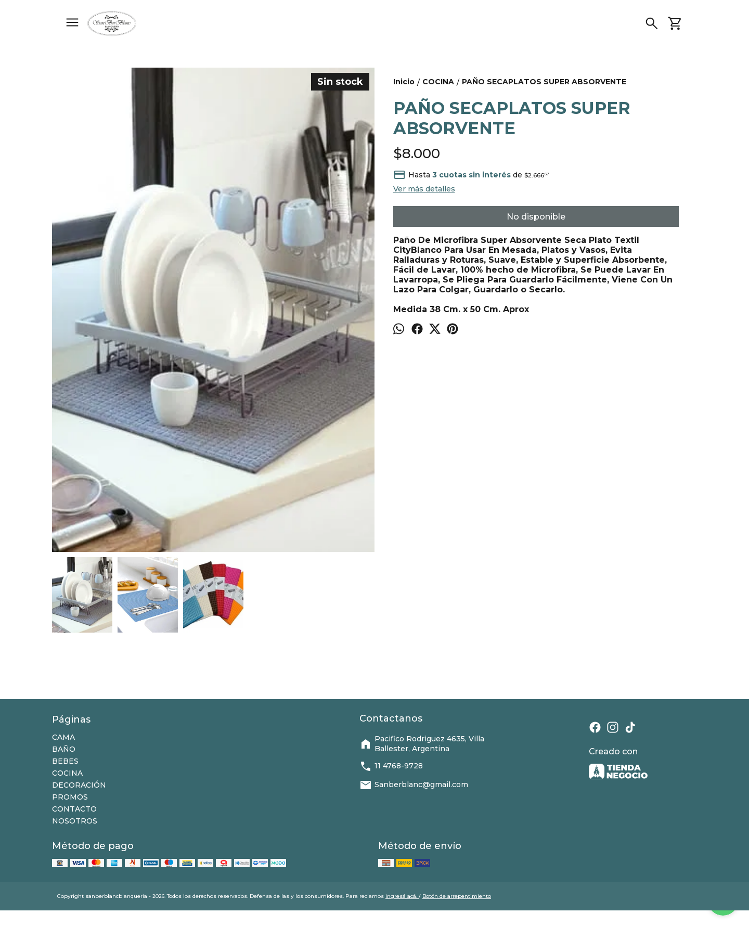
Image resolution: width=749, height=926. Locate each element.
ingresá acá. (402, 896)
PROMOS (70, 797)
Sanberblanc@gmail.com (413, 785)
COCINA (67, 773)
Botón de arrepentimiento (456, 896)
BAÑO (63, 749)
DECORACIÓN (79, 785)
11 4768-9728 (391, 766)
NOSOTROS (74, 821)
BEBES (65, 761)
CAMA (63, 737)
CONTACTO (74, 809)
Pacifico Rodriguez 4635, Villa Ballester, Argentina (421, 743)
